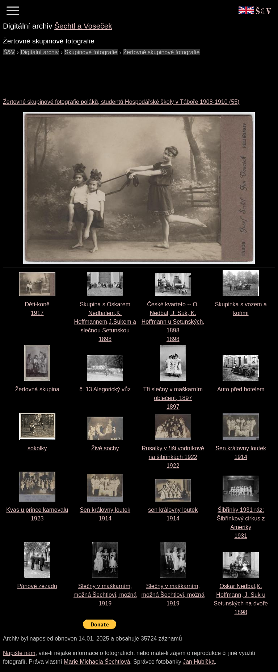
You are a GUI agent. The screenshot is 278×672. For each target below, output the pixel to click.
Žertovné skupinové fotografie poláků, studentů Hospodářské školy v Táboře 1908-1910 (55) (121, 102)
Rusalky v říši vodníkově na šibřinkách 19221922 (173, 457)
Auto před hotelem (241, 389)
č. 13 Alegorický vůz (105, 389)
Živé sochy (105, 448)
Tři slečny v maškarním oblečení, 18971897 (173, 398)
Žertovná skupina (37, 389)
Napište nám (19, 653)
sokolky (37, 448)
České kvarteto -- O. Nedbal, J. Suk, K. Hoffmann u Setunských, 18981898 (173, 321)
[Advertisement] (134, 73)
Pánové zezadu (37, 586)
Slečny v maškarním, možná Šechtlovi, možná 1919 (104, 595)
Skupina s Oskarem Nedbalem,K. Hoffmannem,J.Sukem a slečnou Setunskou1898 (105, 321)
